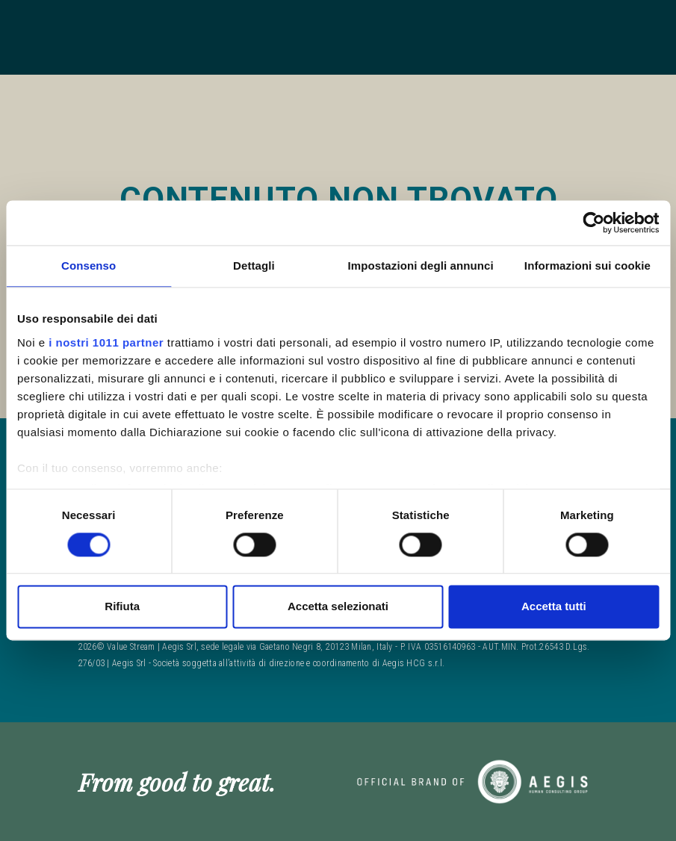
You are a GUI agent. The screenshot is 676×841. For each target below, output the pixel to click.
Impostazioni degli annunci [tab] (421, 265)
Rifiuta (122, 607)
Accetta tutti (553, 607)
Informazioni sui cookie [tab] (587, 265)
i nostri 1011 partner (106, 342)
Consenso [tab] (88, 265)
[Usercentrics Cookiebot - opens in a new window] (593, 222)
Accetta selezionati (338, 607)
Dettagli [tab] (254, 265)
